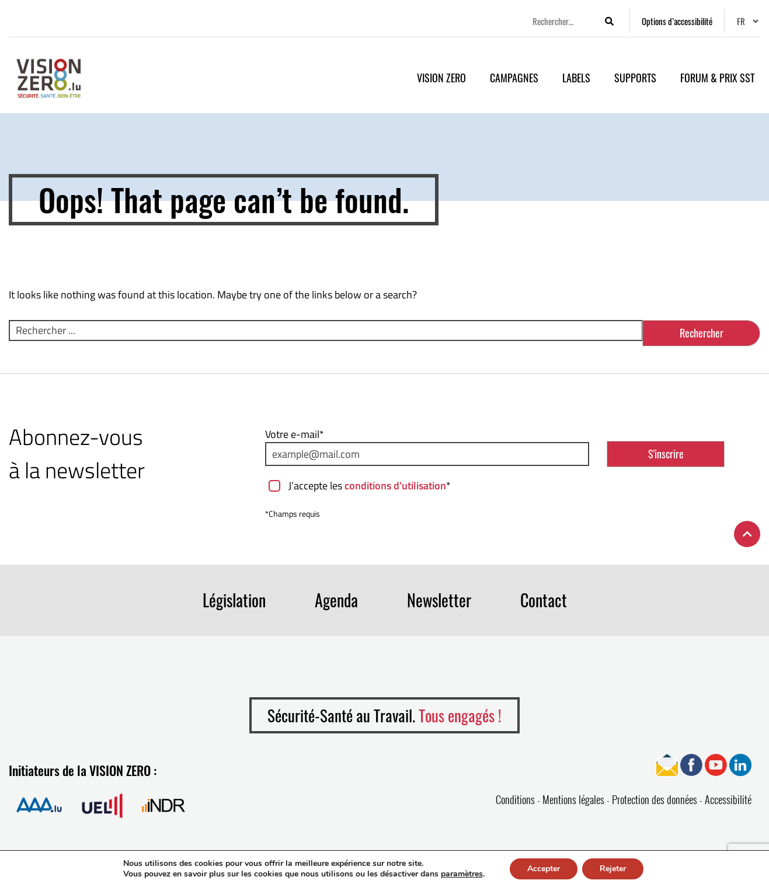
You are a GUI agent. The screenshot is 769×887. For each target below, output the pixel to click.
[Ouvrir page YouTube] (716, 764)
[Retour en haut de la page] (747, 534)
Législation (234, 600)
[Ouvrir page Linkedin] (740, 764)
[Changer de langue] (747, 21)
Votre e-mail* (294, 434)
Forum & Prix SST (717, 77)
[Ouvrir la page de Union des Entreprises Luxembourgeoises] (102, 805)
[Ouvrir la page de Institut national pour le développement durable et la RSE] (163, 805)
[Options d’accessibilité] (677, 21)
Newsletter (439, 600)
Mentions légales (573, 799)
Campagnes (514, 77)
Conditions (515, 799)
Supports (635, 77)
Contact (543, 600)
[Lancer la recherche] (609, 21)
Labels (576, 77)
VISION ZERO (441, 77)
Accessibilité (728, 799)
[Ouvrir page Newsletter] (667, 764)
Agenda (336, 600)
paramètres (462, 874)
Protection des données (654, 799)
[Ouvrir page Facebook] (691, 764)
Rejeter (613, 868)
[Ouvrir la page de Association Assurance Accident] (39, 805)
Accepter (543, 868)
